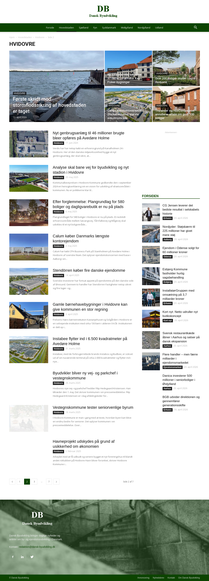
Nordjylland (144, 27)
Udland (159, 27)
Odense (168, 256)
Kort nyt (168, 320)
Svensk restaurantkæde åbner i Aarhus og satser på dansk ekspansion (181, 337)
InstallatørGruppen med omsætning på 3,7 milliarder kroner (179, 295)
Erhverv (168, 218)
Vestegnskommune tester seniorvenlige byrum (93, 407)
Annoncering (143, 578)
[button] (195, 28)
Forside (50, 27)
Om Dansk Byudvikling (189, 578)
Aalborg (168, 239)
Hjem (12, 37)
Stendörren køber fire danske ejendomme (89, 270)
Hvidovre (39, 37)
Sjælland (83, 27)
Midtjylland (127, 27)
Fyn (95, 27)
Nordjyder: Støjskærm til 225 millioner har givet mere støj (179, 231)
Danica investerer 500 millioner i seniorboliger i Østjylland (179, 380)
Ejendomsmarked (173, 367)
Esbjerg (168, 282)
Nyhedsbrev (158, 578)
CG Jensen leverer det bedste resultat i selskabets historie (181, 209)
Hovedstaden (66, 27)
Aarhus (167, 346)
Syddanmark (109, 27)
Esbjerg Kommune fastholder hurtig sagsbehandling (175, 273)
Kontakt (171, 578)
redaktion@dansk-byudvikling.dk (37, 546)
